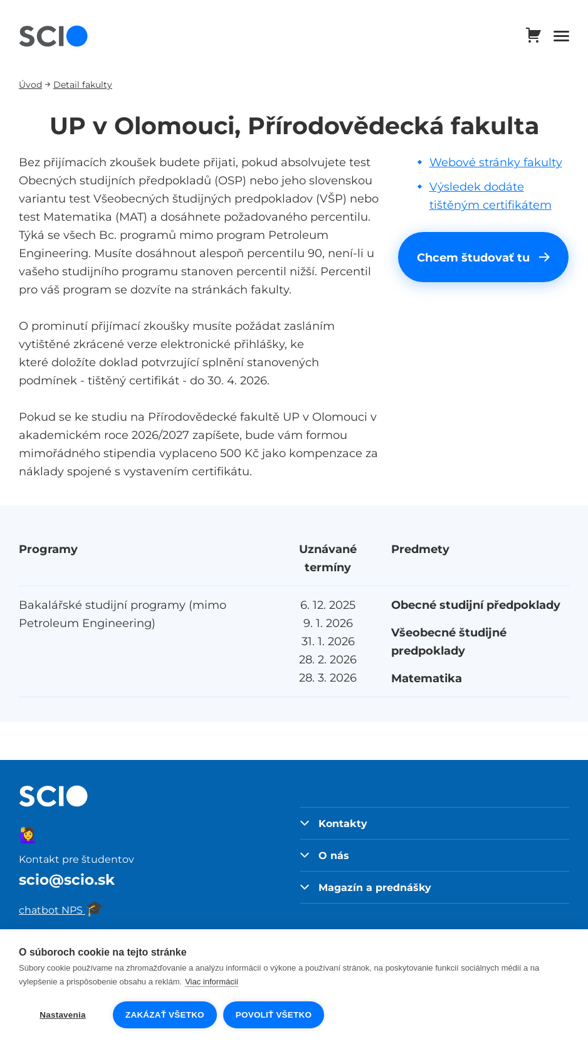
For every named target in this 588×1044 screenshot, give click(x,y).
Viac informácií (211, 981)
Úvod (30, 84)
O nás (324, 855)
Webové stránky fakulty (495, 162)
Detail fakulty (82, 84)
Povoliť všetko (274, 1015)
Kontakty (333, 823)
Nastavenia (62, 1015)
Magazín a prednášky (365, 887)
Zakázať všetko (164, 1015)
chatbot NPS (61, 909)
